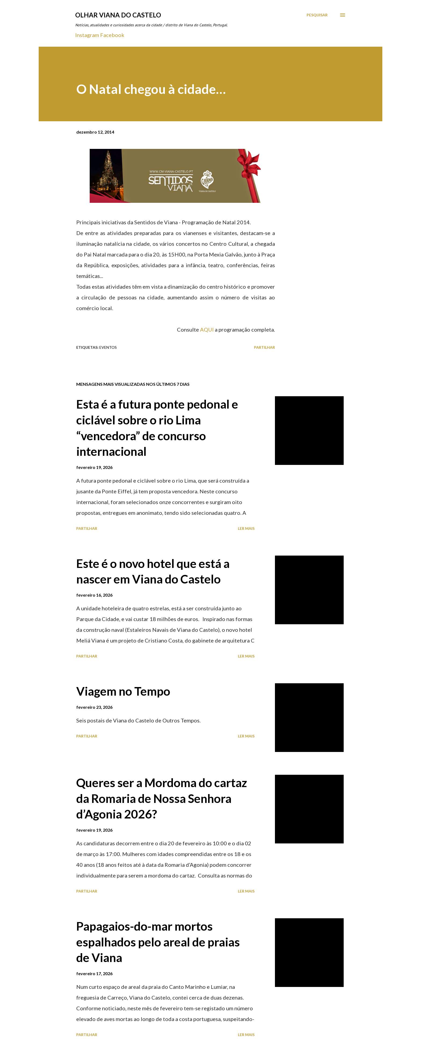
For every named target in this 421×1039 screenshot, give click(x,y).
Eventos (108, 347)
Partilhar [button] (264, 347)
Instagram (87, 35)
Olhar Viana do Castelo (118, 15)
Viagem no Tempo (123, 691)
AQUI (207, 329)
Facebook (112, 35)
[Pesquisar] (317, 15)
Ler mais (246, 528)
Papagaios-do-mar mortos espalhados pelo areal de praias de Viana (158, 941)
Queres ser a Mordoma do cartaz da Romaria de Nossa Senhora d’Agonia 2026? (161, 798)
